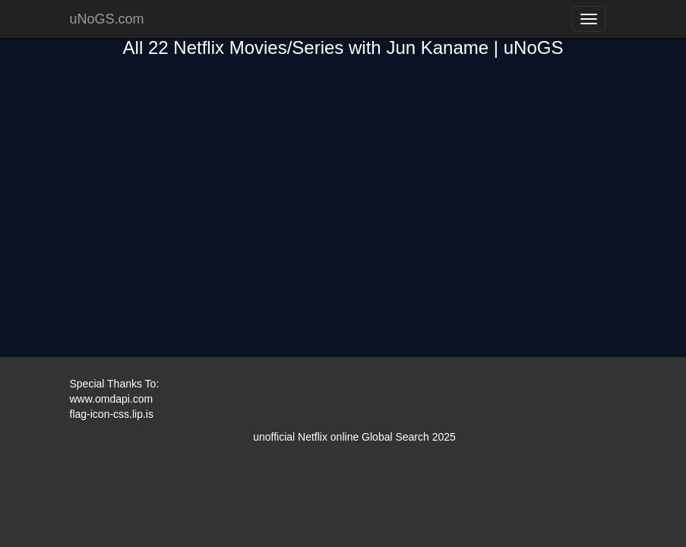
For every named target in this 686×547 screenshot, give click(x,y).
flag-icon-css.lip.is (111, 414)
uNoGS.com (107, 19)
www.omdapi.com (111, 399)
